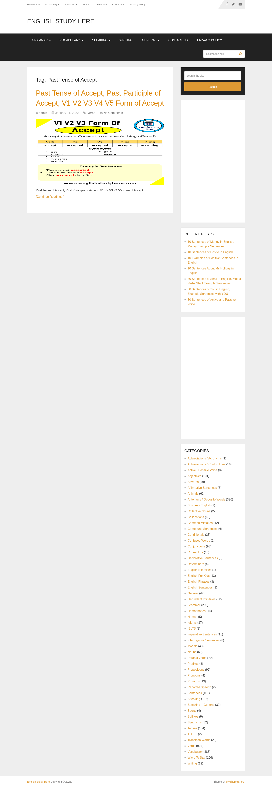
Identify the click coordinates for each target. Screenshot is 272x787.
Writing (86, 4)
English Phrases (198, 581)
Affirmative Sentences (202, 487)
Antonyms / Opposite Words (206, 499)
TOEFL (192, 734)
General (100, 4)
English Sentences (200, 587)
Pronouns (194, 675)
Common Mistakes (200, 523)
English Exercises (199, 569)
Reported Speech (199, 687)
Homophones (197, 611)
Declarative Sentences (203, 558)
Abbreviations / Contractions (206, 464)
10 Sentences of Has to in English (210, 252)
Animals (193, 493)
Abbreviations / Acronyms (205, 458)
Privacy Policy (137, 4)
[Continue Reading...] (50, 196)
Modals (192, 646)
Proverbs (194, 681)
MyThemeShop (235, 781)
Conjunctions (196, 546)
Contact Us (118, 4)
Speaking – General (201, 704)
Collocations (196, 517)
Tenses (192, 728)
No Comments (113, 112)
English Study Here (60, 21)
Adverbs (193, 481)
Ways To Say (196, 757)
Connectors (195, 552)
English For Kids (199, 575)
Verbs (91, 112)
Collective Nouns (199, 511)
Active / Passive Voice (202, 470)
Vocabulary (51, 4)
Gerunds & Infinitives (202, 599)
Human (192, 616)
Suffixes (193, 716)
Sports (192, 710)
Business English (199, 505)
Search (241, 54)
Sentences (195, 693)
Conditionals (196, 534)
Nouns (192, 652)
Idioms (192, 622)
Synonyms (195, 722)
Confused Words (199, 540)
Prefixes (193, 663)
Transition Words (199, 740)
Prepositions (196, 669)
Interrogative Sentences (203, 640)
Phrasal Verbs (197, 657)
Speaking (70, 4)
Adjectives (194, 476)
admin (43, 112)
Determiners (196, 564)
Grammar (32, 4)
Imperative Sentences (202, 634)
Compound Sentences (202, 528)
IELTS (192, 628)
